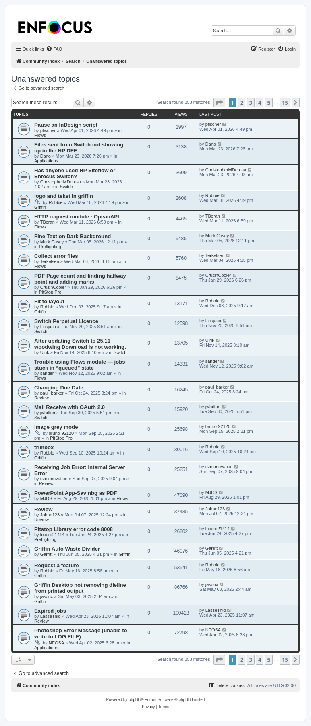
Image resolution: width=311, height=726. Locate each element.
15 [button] (285, 102)
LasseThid (50, 616)
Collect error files (56, 256)
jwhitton (47, 412)
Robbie (56, 202)
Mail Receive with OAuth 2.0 (69, 407)
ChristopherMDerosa (60, 181)
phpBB (135, 699)
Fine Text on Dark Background (72, 236)
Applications (46, 160)
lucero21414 (52, 534)
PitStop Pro (50, 292)
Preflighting (50, 246)
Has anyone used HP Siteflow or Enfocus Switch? (74, 173)
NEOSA (56, 642)
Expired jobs (50, 611)
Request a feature (56, 565)
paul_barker (52, 393)
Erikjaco (48, 326)
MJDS (46, 498)
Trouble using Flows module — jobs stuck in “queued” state (79, 365)
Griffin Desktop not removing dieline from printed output (80, 588)
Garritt (46, 554)
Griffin (40, 207)
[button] (219, 102)
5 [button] (268, 102)
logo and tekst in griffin (63, 196)
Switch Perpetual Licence (66, 321)
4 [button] (259, 102)
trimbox (44, 447)
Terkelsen (49, 261)
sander (47, 373)
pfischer (48, 130)
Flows (40, 135)
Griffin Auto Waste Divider (67, 549)
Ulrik (44, 352)
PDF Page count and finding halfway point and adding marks (80, 279)
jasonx (46, 596)
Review (41, 397)
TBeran (47, 222)
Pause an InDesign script (65, 125)
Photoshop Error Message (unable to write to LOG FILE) (80, 633)
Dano (45, 156)
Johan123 (50, 514)
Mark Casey (52, 241)
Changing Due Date (58, 388)
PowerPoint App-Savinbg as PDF (75, 493)
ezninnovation (54, 478)
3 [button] (250, 102)
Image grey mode (56, 427)
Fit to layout (49, 301)
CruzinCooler (53, 287)
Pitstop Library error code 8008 (73, 529)
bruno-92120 (61, 433)
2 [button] (241, 102)
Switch (66, 186)
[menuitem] (54, 49)
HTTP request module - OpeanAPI (76, 217)
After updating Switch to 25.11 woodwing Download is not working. (80, 344)
